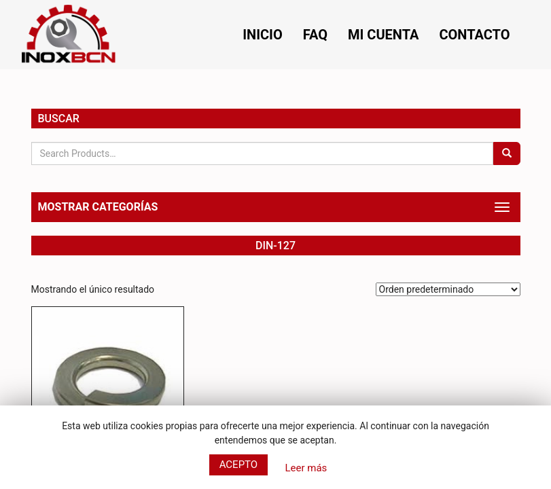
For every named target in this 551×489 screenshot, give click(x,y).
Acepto (238, 464)
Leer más (306, 468)
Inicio (263, 34)
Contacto (474, 34)
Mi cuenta (383, 34)
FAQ (315, 34)
